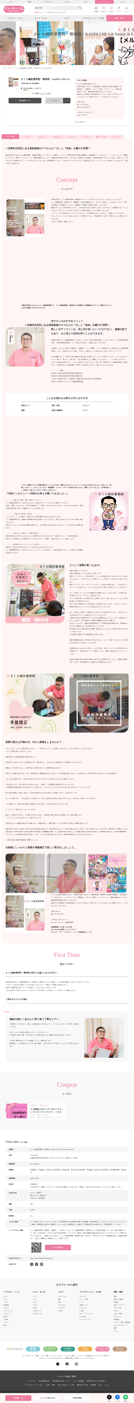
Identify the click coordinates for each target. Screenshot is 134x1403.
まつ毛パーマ (37, 1311)
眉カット (6, 1325)
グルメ (86, 2)
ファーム (123, 2)
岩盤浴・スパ (83, 1305)
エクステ (6, 1308)
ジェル (35, 1302)
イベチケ (67, 2)
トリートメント (8, 1311)
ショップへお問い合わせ (47, 1398)
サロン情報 (10, 136)
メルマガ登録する (57, 1247)
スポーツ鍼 (117, 1308)
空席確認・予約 (18, 1398)
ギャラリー (116, 137)
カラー (6, 1299)
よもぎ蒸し (82, 1316)
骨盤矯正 (116, 1319)
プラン (27, 137)
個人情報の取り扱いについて (61, 1381)
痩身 (59, 1299)
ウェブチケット (48, 2)
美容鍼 (116, 1302)
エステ (67, 18)
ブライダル (61, 1305)
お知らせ (57, 137)
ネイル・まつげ (41, 18)
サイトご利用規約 (78, 1381)
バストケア (61, 1308)
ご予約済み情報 (77, 1398)
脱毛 (59, 1302)
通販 (29, 2)
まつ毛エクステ (37, 1313)
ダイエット (117, 1316)
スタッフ (42, 137)
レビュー (72, 137)
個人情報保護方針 (44, 1381)
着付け (6, 1316)
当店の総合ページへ (25, 100)
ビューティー (104, 2)
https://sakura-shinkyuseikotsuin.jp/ (41, 1258)
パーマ (6, 1302)
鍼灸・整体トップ (9, 68)
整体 (115, 1296)
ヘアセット (7, 1313)
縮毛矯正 (6, 1305)
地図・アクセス (101, 137)
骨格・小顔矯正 (119, 1299)
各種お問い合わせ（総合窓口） (96, 1381)
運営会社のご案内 (82, 1385)
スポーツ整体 (118, 1313)
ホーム (11, 2)
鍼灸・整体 (119, 18)
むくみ (116, 1331)
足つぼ (116, 1311)
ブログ (86, 137)
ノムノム (106, 1385)
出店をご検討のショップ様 (66, 1385)
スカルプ (35, 1305)
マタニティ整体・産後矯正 (122, 1322)
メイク (6, 1322)
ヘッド (81, 1302)
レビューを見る (45, 93)
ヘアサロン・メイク (15, 18)
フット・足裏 (83, 1299)
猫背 (115, 1328)
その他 (6, 1319)
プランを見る (80, 122)
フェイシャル (62, 1296)
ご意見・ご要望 (50, 1385)
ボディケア (82, 1296)
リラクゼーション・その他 (93, 18)
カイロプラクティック (121, 1325)
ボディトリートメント (86, 1313)
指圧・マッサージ (119, 1305)
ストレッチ (82, 1308)
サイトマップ (32, 1381)
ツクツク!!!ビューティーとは (34, 1385)
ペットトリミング (85, 1319)
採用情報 (93, 1385)
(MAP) (25, 90)
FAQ (100, 1385)
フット (35, 1299)
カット (6, 1296)
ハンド (35, 1296)
